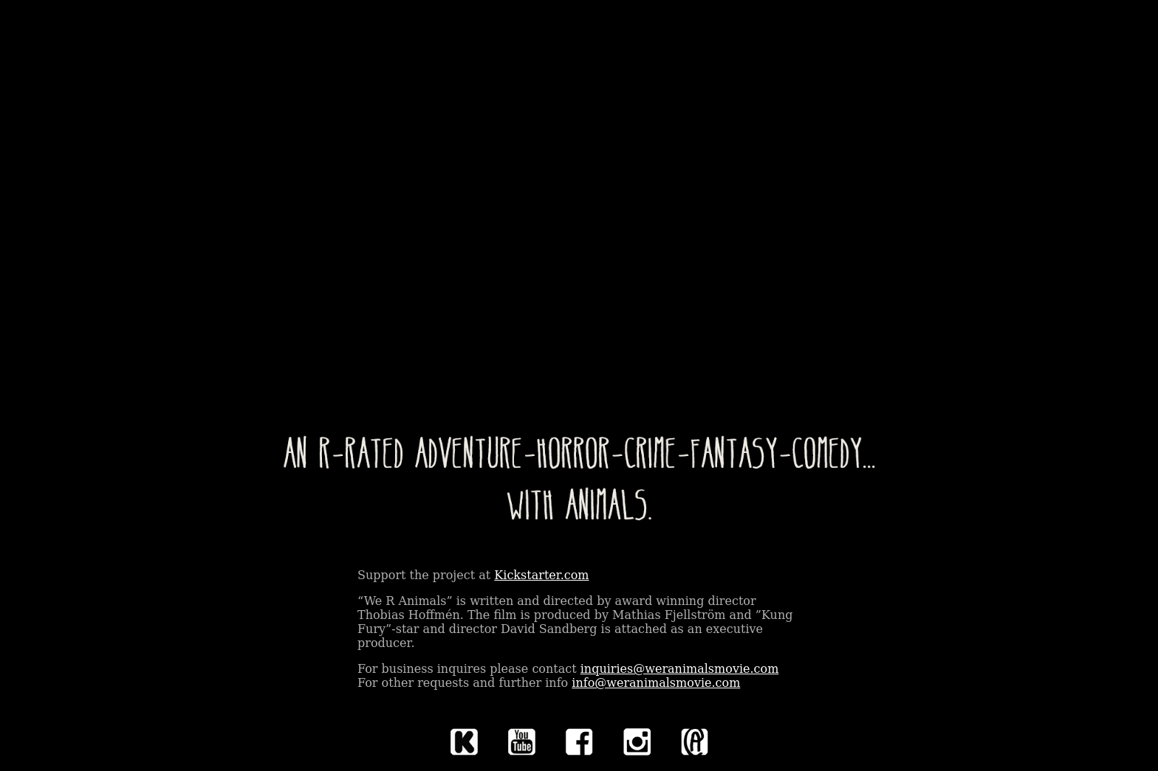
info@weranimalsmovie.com (656, 683)
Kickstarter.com (541, 575)
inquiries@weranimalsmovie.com (679, 669)
